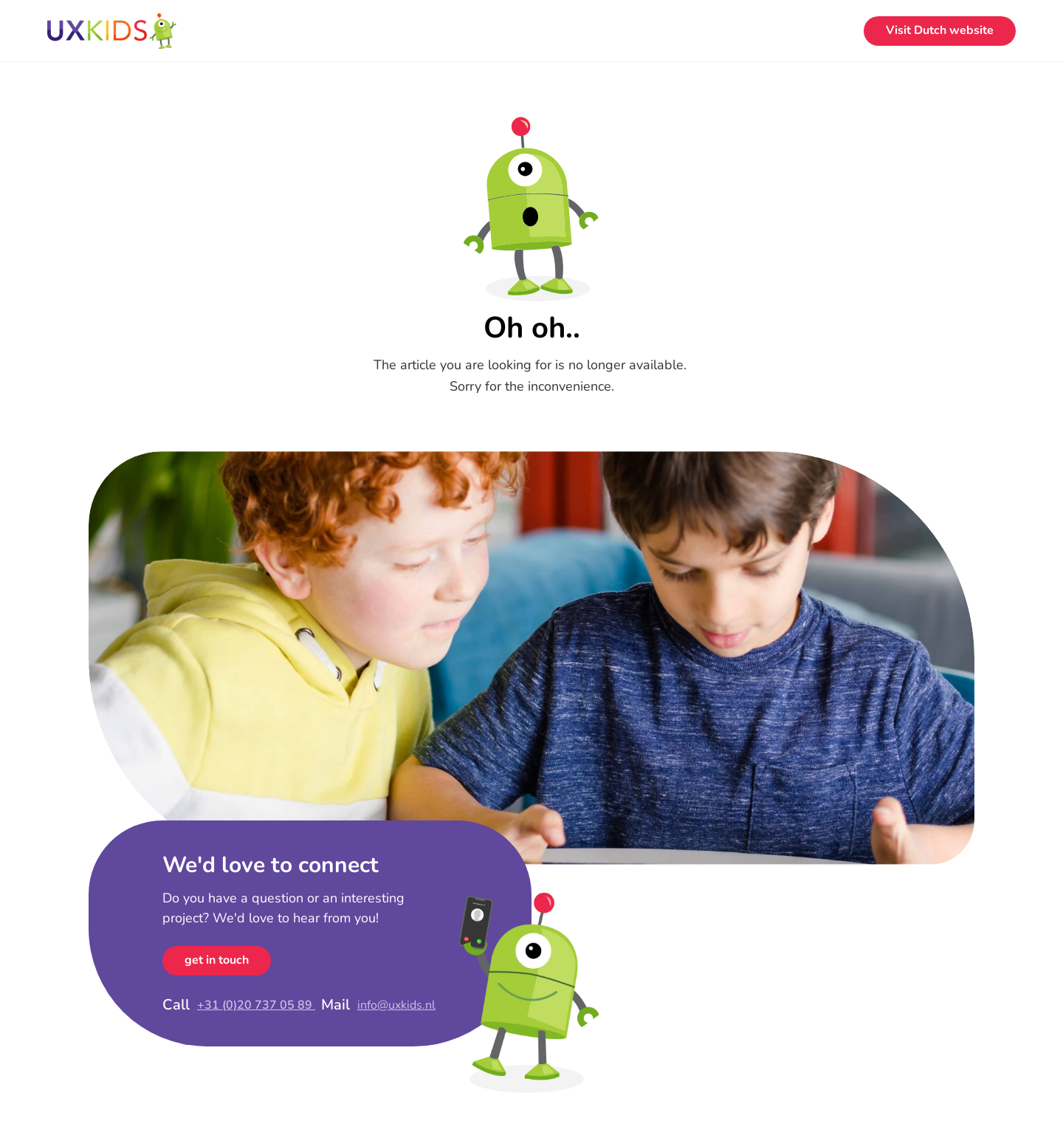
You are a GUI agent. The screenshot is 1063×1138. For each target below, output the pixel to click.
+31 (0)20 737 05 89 (256, 1005)
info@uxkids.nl (396, 1005)
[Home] (111, 31)
